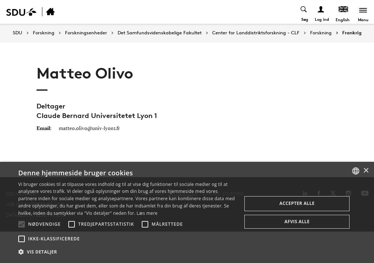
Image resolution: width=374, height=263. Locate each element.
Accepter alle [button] (296, 203)
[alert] (187, 212)
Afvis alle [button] (297, 221)
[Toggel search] (304, 12)
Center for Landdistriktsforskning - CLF (255, 32)
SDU (17, 32)
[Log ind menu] (321, 12)
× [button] (366, 171)
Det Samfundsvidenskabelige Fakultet (160, 32)
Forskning (43, 32)
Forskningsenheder (86, 32)
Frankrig (352, 32)
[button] (21, 224)
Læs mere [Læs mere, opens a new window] (147, 213)
